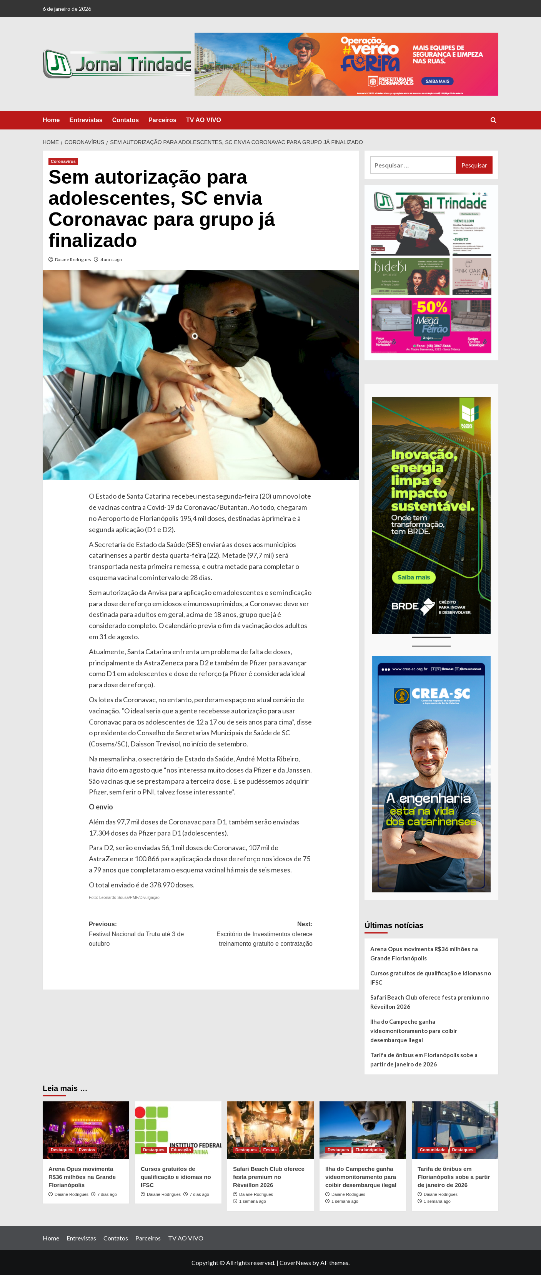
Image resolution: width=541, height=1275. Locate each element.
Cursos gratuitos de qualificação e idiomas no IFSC (430, 978)
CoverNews (295, 1262)
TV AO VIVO (203, 120)
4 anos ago (111, 259)
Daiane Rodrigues (73, 259)
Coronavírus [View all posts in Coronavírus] (63, 161)
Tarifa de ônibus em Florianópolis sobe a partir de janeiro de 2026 (424, 1059)
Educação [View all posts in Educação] (181, 1149)
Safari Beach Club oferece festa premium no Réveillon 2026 (429, 1002)
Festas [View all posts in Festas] (270, 1149)
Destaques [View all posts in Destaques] (61, 1149)
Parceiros (162, 120)
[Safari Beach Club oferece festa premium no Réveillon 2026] (270, 1130)
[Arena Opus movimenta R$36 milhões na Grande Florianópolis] (86, 1130)
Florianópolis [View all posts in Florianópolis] (369, 1149)
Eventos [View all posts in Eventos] (87, 1149)
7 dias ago (107, 1194)
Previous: (145, 935)
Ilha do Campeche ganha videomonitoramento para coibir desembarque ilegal (413, 1030)
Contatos (125, 120)
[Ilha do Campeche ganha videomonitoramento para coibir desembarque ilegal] (363, 1130)
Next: (257, 935)
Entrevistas (85, 120)
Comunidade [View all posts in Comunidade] (433, 1149)
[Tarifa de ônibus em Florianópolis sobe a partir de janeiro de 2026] (455, 1130)
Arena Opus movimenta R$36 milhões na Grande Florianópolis (424, 953)
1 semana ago (252, 1201)
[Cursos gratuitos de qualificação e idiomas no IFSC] (178, 1130)
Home (51, 120)
